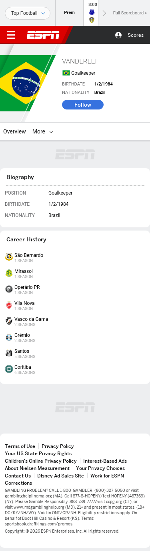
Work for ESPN (107, 476)
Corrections (18, 483)
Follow (82, 104)
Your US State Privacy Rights (38, 453)
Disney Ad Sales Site (60, 476)
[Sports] (27, 13)
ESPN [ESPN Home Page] (43, 35)
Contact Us (18, 476)
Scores (136, 35)
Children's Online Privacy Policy (41, 461)
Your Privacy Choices (100, 468)
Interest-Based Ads (105, 461)
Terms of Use (20, 446)
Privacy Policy (58, 446)
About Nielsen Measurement (37, 468)
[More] (51, 131)
